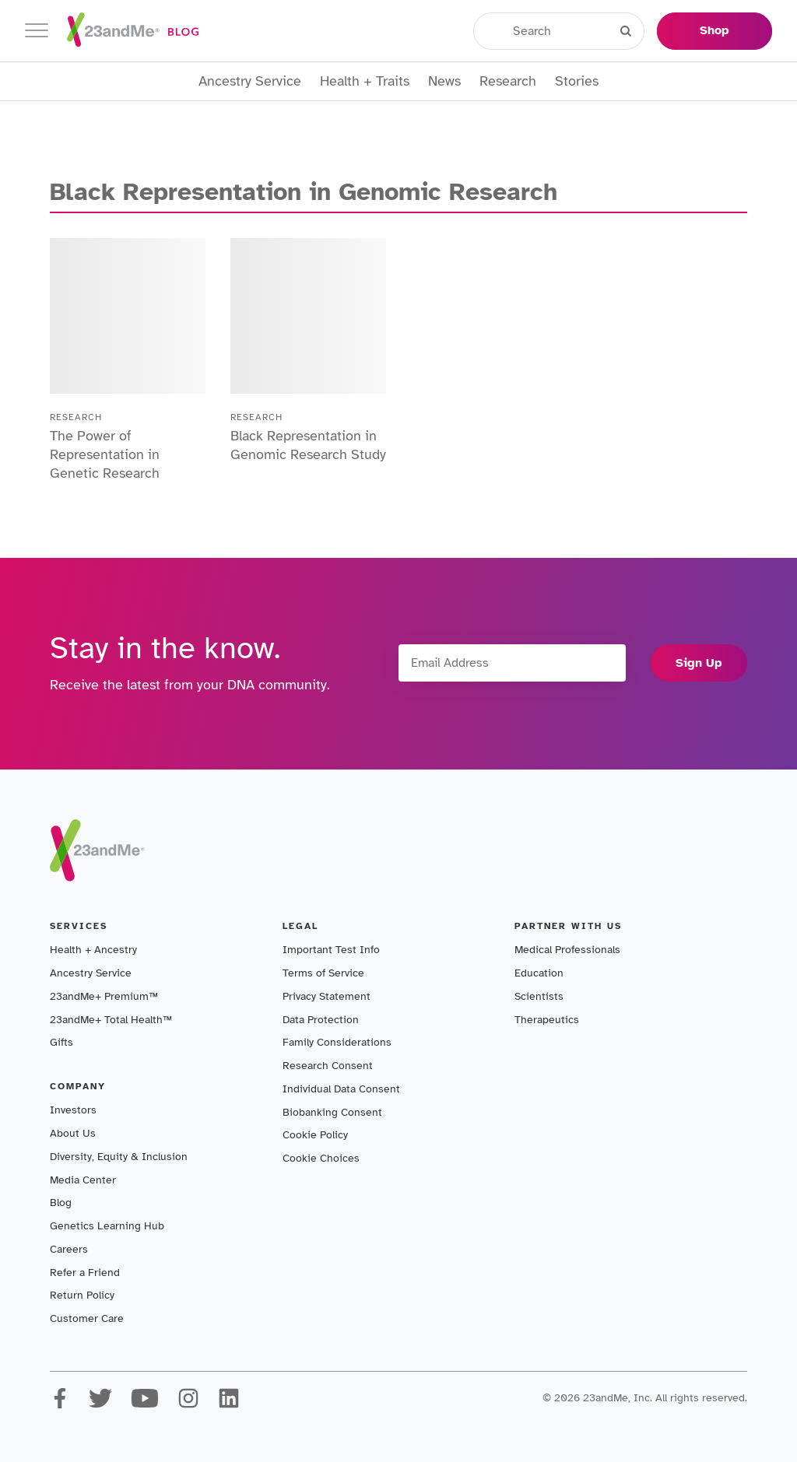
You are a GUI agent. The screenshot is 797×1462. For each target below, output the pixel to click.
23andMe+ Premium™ (104, 996)
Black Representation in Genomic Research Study (308, 445)
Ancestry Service (249, 81)
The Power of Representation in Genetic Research (105, 454)
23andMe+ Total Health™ (111, 1019)
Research (507, 81)
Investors (73, 1110)
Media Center (83, 1180)
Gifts (61, 1042)
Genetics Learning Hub (107, 1225)
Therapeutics (546, 1019)
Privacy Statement (326, 996)
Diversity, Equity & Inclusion (119, 1156)
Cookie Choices (321, 1158)
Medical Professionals (567, 949)
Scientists (539, 996)
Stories (577, 81)
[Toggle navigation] (36, 30)
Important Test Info (331, 949)
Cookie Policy (315, 1134)
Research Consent (328, 1065)
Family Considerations (337, 1042)
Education (539, 973)
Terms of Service (323, 973)
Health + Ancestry (93, 949)
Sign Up (699, 663)
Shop (714, 30)
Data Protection (321, 1019)
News (444, 81)
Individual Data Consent (341, 1089)
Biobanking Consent (332, 1112)
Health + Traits (364, 81)
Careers (69, 1249)
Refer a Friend (85, 1272)
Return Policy (82, 1295)
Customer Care (87, 1318)
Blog (61, 1202)
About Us (73, 1133)
